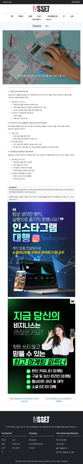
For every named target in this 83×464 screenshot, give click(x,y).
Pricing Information (36, 444)
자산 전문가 (36, 19)
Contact (32, 448)
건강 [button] (39, 16)
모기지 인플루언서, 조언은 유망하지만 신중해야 (58, 399)
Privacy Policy (56, 461)
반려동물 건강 (53, 16)
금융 (30, 16)
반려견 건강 (16, 444)
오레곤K (60, 444)
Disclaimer (64, 461)
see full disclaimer (30, 192)
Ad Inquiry (76, 2)
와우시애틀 (61, 440)
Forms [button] (49, 19)
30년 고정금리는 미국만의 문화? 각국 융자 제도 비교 (24, 399)
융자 (47, 26)
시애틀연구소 (62, 448)
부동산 (20, 16)
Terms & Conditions (44, 461)
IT (64, 16)
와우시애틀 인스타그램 (65, 452)
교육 (71, 16)
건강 (13, 440)
